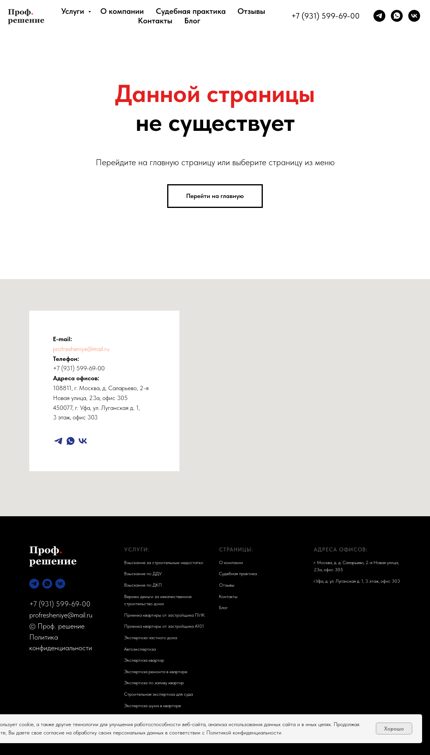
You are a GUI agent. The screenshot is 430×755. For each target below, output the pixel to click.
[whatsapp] (397, 16)
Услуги (73, 11)
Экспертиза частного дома (150, 637)
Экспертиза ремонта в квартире (155, 671)
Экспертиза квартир (144, 660)
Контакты (155, 20)
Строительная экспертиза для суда (158, 694)
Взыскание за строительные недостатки (163, 562)
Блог (192, 20)
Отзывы (251, 11)
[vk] (414, 16)
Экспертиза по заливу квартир (154, 682)
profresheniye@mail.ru (81, 349)
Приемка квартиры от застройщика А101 (164, 626)
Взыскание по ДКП (143, 585)
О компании (122, 11)
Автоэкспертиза (140, 649)
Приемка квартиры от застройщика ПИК (164, 615)
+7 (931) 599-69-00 (325, 16)
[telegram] (379, 16)
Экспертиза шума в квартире (152, 705)
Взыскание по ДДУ (143, 573)
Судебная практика (191, 11)
